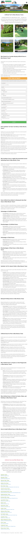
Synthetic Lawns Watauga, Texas (5, 478)
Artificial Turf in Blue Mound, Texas (7, 37)
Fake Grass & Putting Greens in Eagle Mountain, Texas (8, 495)
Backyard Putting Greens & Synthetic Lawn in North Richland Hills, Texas (10, 492)
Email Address (4, 107)
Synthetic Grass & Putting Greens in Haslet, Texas (7, 509)
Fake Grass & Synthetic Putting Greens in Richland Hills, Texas (9, 498)
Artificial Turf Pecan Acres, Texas (5, 529)
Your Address (4, 83)
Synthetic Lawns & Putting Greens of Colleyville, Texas (8, 526)
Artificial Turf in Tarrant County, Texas (6, 489)
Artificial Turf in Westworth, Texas (5, 506)
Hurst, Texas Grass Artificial (4, 523)
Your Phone (3, 110)
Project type (3, 90)
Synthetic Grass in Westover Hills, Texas (6, 512)
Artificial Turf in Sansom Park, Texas (6, 481)
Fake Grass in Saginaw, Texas (5, 475)
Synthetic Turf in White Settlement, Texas (6, 520)
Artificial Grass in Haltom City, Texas (6, 484)
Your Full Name (4, 104)
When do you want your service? (6, 101)
